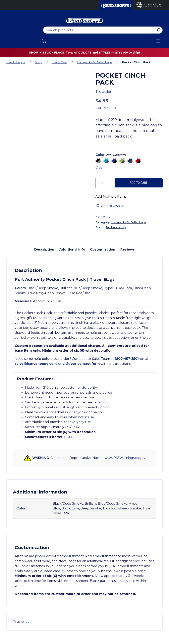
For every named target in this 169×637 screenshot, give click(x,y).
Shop (38, 62)
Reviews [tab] (127, 249)
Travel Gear (59, 62)
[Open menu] (158, 41)
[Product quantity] (104, 183)
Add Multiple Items (110, 196)
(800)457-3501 (127, 359)
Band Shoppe (15, 62)
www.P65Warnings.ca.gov (125, 457)
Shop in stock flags (46, 52)
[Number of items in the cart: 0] (44, 41)
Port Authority (116, 227)
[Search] (158, 30)
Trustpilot (103, 92)
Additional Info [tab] (72, 249)
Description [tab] (44, 249)
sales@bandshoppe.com (36, 364)
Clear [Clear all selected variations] (99, 167)
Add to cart (138, 183)
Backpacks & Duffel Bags (94, 62)
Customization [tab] (102, 249)
